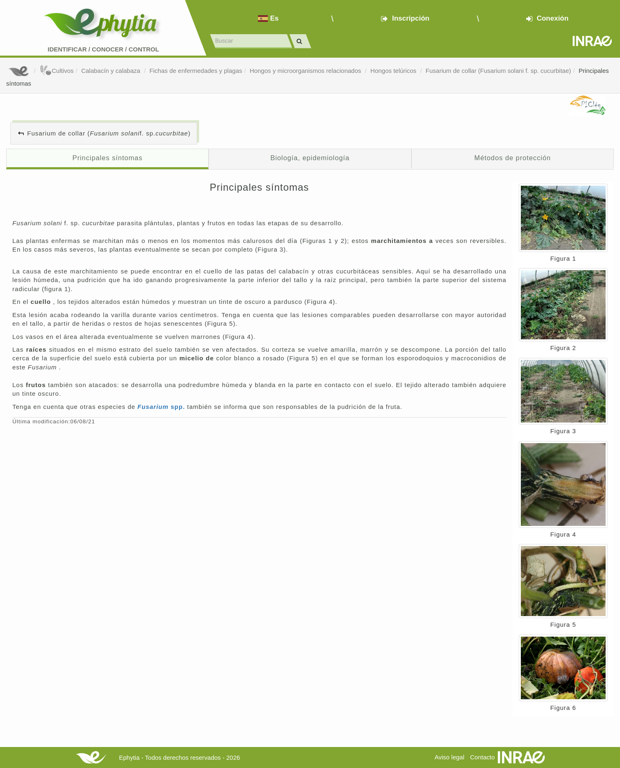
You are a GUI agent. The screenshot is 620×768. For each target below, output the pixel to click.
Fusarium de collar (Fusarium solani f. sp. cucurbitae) (498, 70)
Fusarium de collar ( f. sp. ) (108, 133)
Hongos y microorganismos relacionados (306, 70)
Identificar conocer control (103, 49)
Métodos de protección (512, 157)
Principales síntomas (107, 157)
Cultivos (56, 70)
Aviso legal (449, 757)
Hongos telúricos (394, 70)
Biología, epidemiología (309, 157)
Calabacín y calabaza (111, 70)
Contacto (482, 757)
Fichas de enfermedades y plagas (195, 70)
